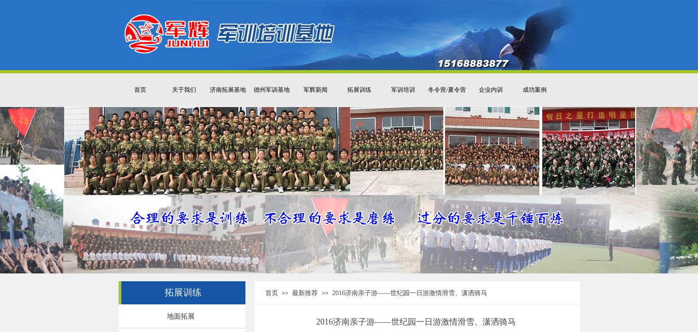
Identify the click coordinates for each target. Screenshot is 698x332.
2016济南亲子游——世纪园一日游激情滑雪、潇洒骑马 (409, 293)
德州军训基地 (272, 89)
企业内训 (491, 89)
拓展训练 (359, 89)
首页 (140, 89)
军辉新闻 (316, 89)
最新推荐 (305, 293)
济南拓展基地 (228, 89)
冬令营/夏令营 (447, 89)
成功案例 (535, 89)
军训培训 (403, 89)
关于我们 (184, 89)
